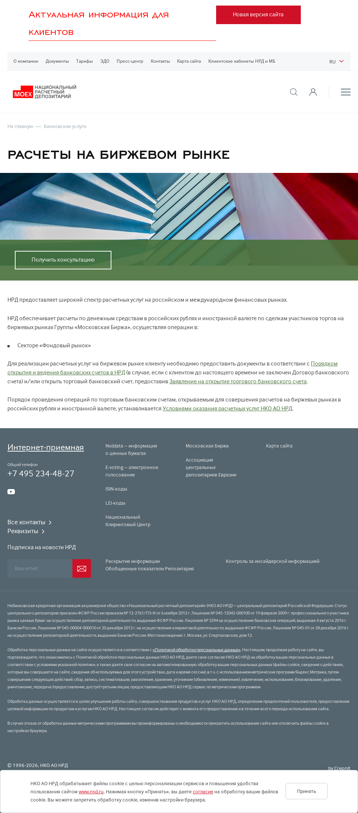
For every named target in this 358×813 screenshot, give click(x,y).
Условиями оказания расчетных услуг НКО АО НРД (227, 408)
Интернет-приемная (45, 447)
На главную (20, 126)
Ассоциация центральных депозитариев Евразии (211, 467)
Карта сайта (189, 61)
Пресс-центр (130, 61)
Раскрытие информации (132, 561)
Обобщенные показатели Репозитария (149, 568)
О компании (25, 61)
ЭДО (105, 61)
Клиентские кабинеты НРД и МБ (241, 61)
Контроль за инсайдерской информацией (272, 561)
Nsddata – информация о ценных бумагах (131, 449)
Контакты (160, 61)
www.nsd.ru (91, 791)
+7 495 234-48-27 (40, 473)
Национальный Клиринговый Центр (127, 520)
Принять (306, 791)
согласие (203, 791)
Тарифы (84, 61)
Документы (57, 61)
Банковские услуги (65, 126)
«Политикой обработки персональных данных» (197, 649)
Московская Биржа (207, 446)
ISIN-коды (116, 489)
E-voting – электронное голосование (131, 471)
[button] (293, 92)
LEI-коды (115, 503)
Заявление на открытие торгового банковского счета (238, 381)
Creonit (342, 768)
